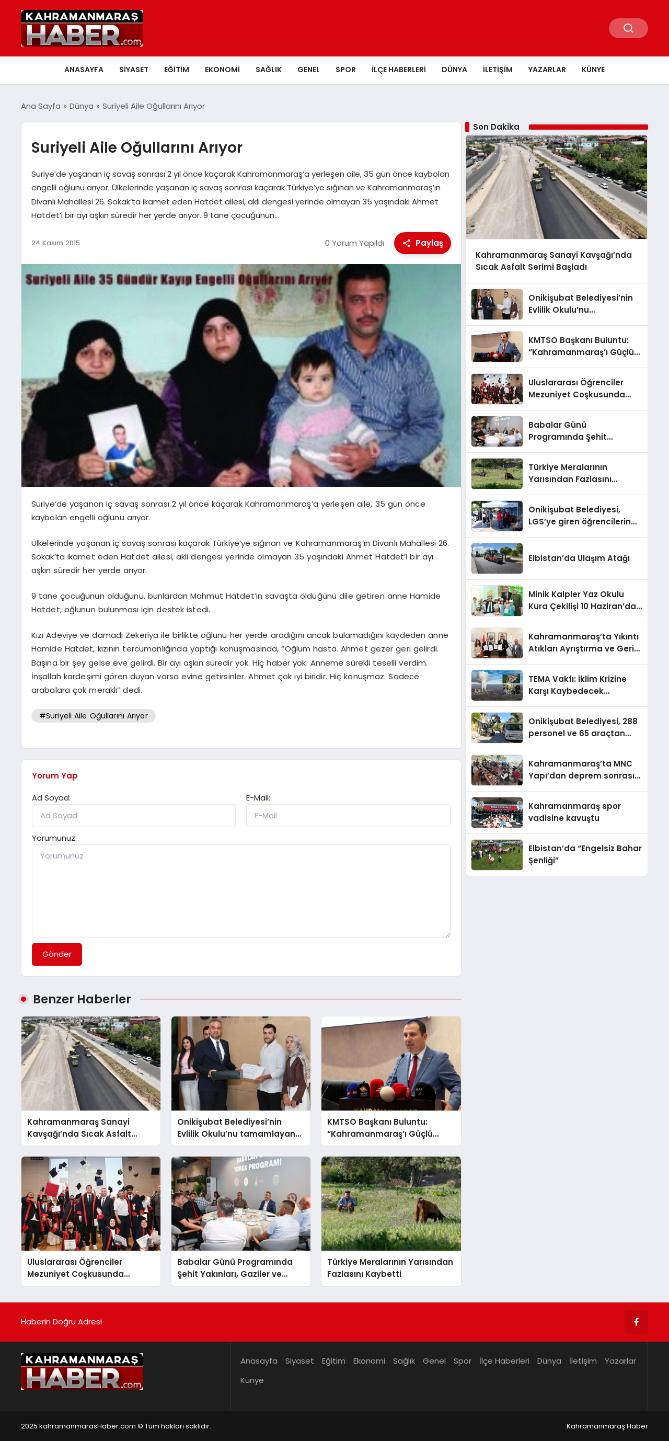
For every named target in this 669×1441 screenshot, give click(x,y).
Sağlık (269, 69)
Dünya (454, 69)
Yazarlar (547, 69)
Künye (593, 69)
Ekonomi (222, 69)
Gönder (57, 953)
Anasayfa (83, 69)
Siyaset (133, 69)
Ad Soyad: (51, 797)
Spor (346, 69)
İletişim (498, 69)
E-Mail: (258, 797)
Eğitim (176, 69)
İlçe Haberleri (399, 69)
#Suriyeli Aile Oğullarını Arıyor (93, 716)
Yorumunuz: (54, 837)
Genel (308, 69)
